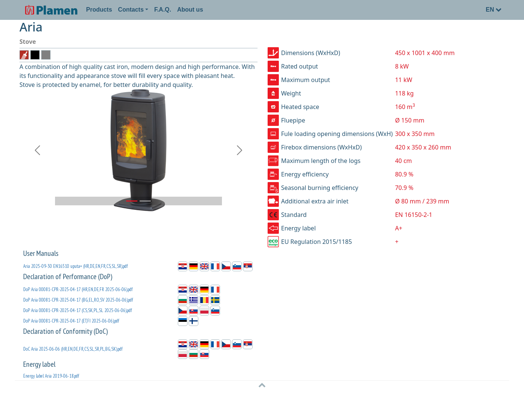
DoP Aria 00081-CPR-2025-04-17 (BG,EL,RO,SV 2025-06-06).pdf (78, 300)
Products (99, 9)
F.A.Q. (162, 9)
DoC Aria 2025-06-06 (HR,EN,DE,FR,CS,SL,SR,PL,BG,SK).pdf (72, 349)
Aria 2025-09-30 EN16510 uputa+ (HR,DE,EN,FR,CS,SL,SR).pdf (75, 266)
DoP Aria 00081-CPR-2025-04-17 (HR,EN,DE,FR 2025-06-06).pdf (77, 289)
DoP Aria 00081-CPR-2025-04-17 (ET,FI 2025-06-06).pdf (71, 321)
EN (494, 9)
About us (190, 9)
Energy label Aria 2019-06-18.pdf (51, 376)
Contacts (130, 9)
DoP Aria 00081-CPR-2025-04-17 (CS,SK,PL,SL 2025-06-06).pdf (77, 310)
